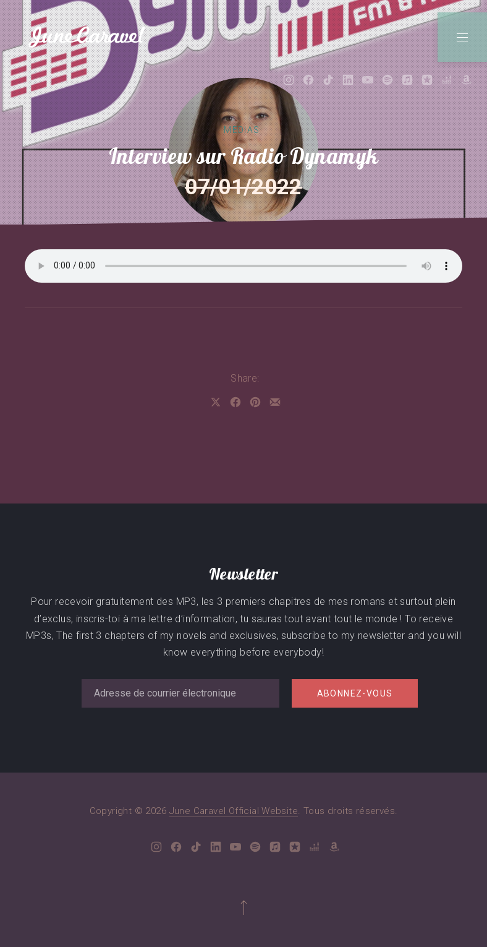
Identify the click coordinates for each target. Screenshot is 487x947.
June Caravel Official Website (234, 810)
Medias (242, 130)
